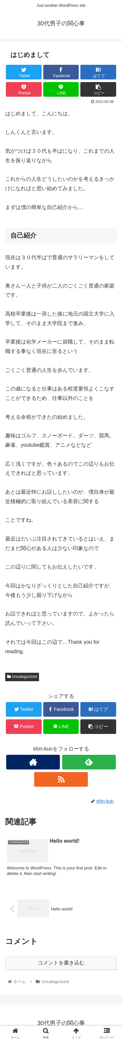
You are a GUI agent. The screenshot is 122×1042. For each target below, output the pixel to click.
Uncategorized (22, 676)
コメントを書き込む (61, 962)
